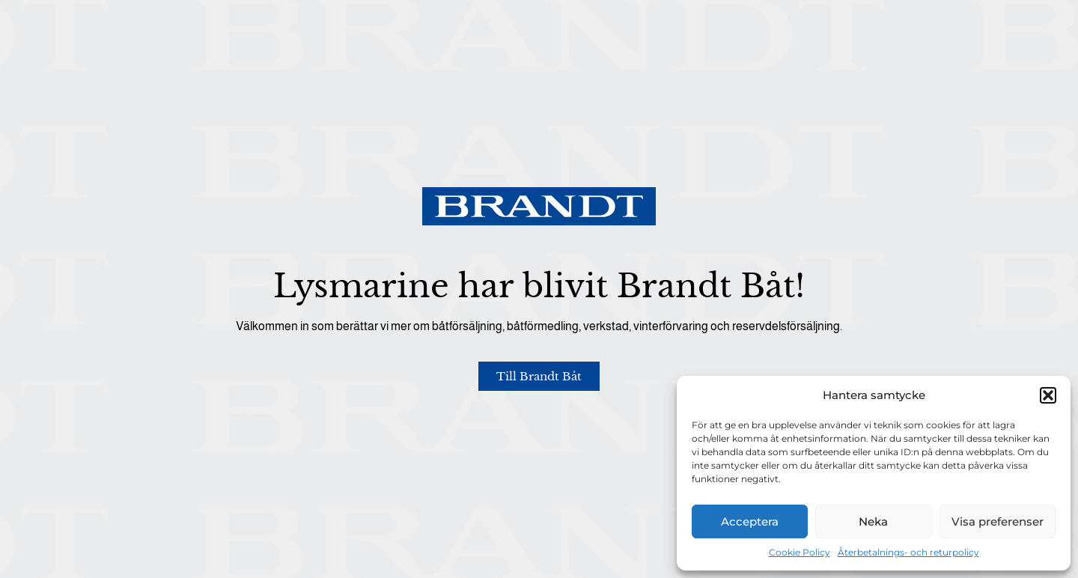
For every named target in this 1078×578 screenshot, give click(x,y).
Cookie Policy (799, 552)
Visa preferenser (997, 521)
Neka (873, 521)
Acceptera (750, 521)
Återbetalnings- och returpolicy (908, 552)
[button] (1048, 395)
